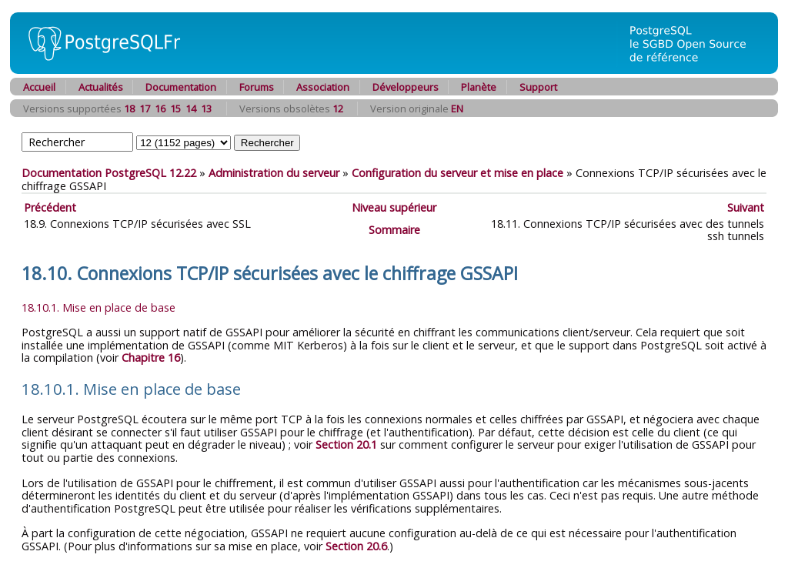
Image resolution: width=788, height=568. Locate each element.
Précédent (50, 207)
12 (337, 108)
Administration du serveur (274, 172)
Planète (478, 87)
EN (457, 108)
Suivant (745, 207)
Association (322, 87)
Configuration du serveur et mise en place (457, 172)
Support (538, 87)
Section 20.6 (356, 546)
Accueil (39, 87)
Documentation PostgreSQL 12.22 (109, 172)
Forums (256, 87)
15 (175, 108)
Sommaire (394, 229)
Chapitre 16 (151, 357)
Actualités (100, 87)
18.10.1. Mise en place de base (98, 307)
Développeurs (405, 87)
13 (206, 108)
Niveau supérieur (394, 207)
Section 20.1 (346, 444)
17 (144, 108)
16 (160, 108)
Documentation (180, 87)
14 (190, 108)
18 (129, 108)
